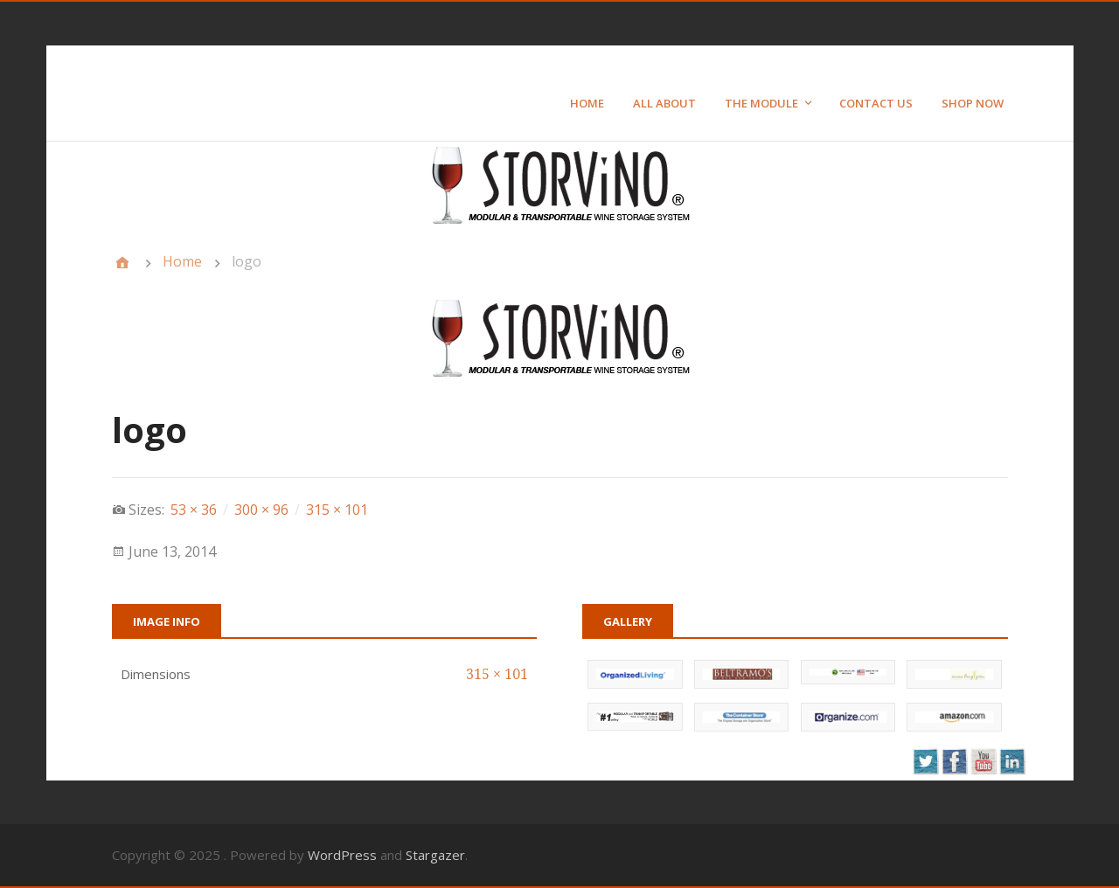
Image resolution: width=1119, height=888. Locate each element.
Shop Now (973, 103)
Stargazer (435, 855)
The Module (761, 103)
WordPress (342, 855)
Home (587, 103)
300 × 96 (261, 509)
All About (664, 103)
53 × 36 (193, 509)
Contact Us (876, 103)
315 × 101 (337, 509)
